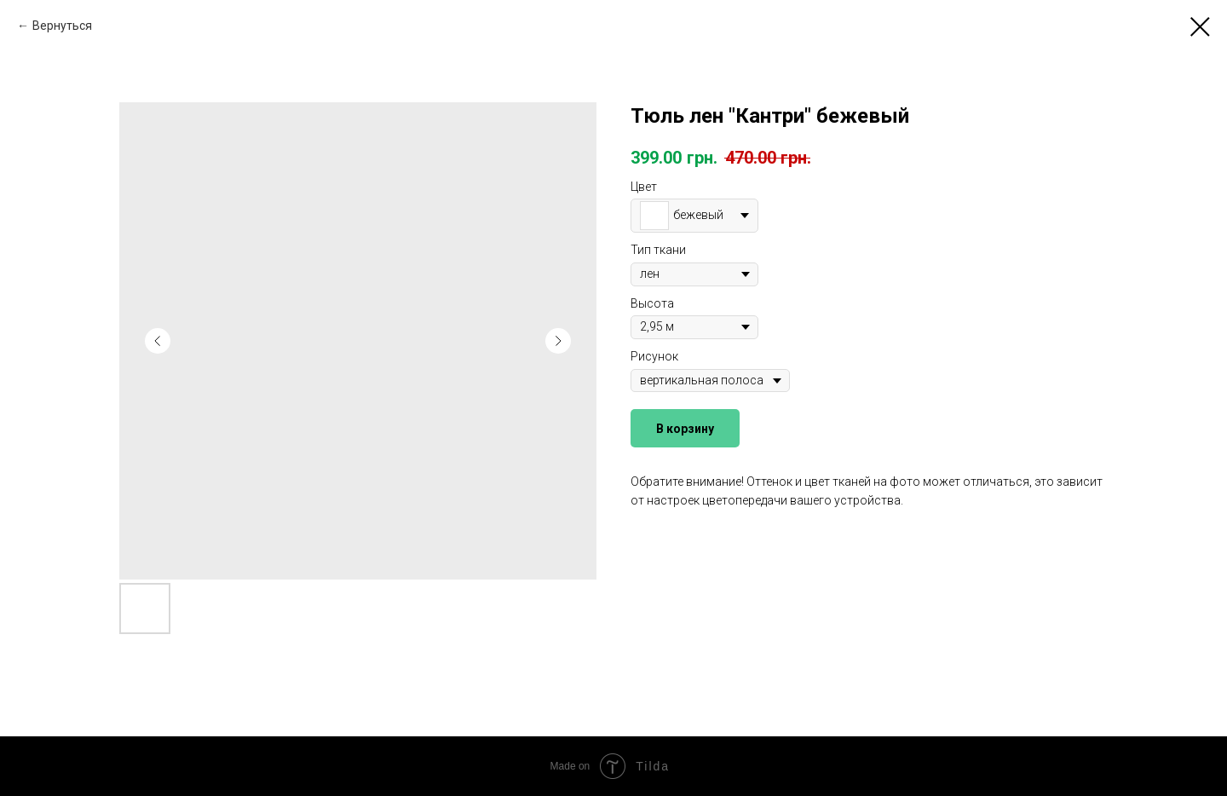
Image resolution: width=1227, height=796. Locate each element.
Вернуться (62, 25)
